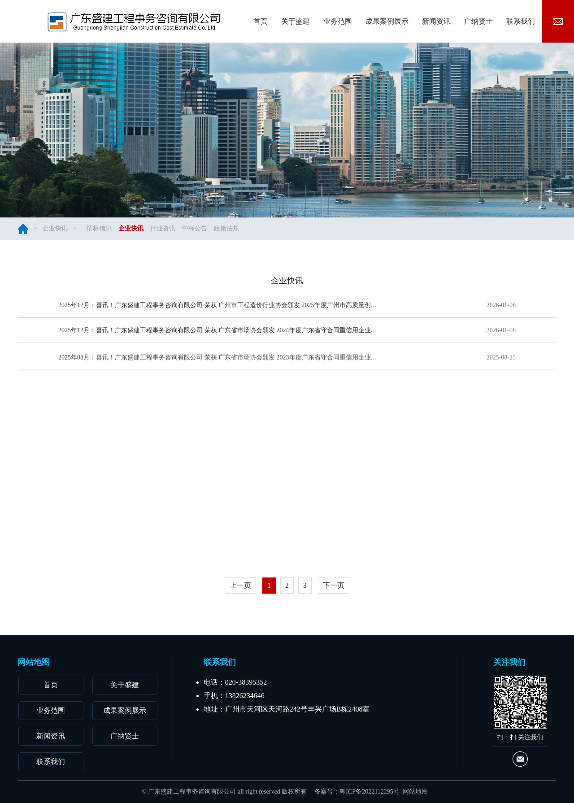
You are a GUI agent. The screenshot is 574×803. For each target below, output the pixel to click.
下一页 (333, 585)
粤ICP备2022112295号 (369, 791)
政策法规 (226, 228)
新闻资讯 (50, 736)
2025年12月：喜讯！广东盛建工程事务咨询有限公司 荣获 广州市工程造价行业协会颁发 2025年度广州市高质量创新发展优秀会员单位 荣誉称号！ (218, 305)
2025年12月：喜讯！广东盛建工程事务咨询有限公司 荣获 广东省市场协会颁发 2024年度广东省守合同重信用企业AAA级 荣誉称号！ (218, 332)
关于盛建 (124, 685)
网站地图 (415, 791)
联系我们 (50, 761)
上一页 (240, 585)
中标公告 (194, 228)
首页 (50, 685)
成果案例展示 (124, 710)
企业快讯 (55, 228)
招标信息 (99, 228)
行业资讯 (162, 228)
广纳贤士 (124, 736)
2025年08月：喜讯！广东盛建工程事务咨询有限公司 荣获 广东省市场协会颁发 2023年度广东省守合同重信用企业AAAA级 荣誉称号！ (218, 364)
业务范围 (50, 710)
